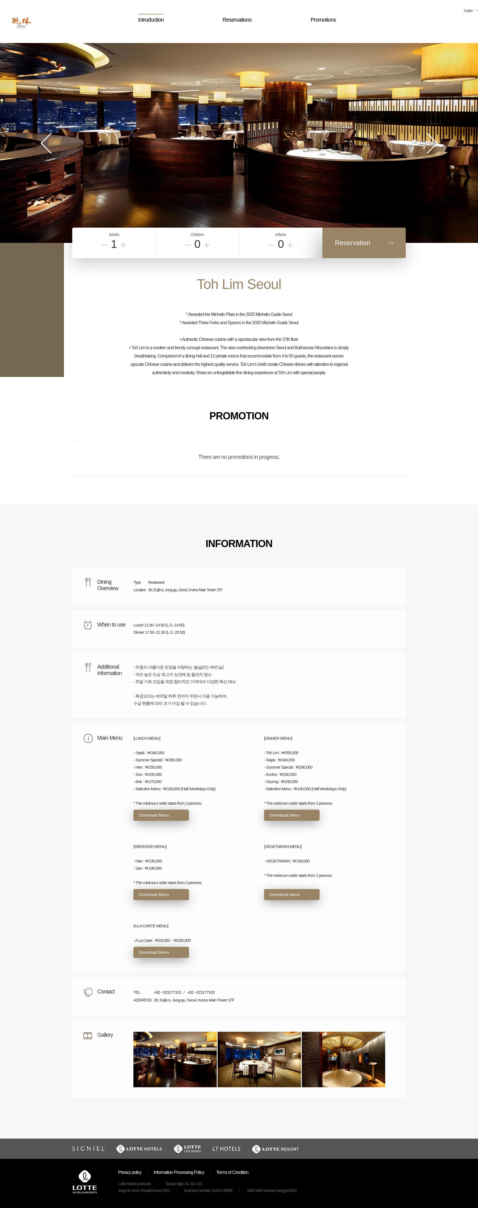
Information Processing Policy (179, 1172)
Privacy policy (129, 1172)
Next (432, 142)
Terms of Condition (232, 1172)
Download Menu (154, 815)
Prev (46, 142)
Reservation (352, 242)
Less (104, 245)
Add (123, 245)
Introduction (151, 20)
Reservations (237, 20)
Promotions (323, 20)
